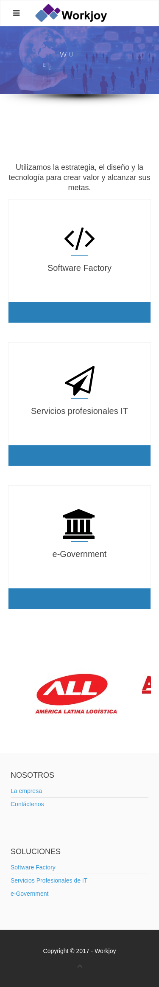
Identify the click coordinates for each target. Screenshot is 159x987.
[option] (79, 693)
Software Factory (33, 867)
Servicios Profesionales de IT (49, 880)
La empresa (26, 790)
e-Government (29, 893)
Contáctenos (27, 804)
